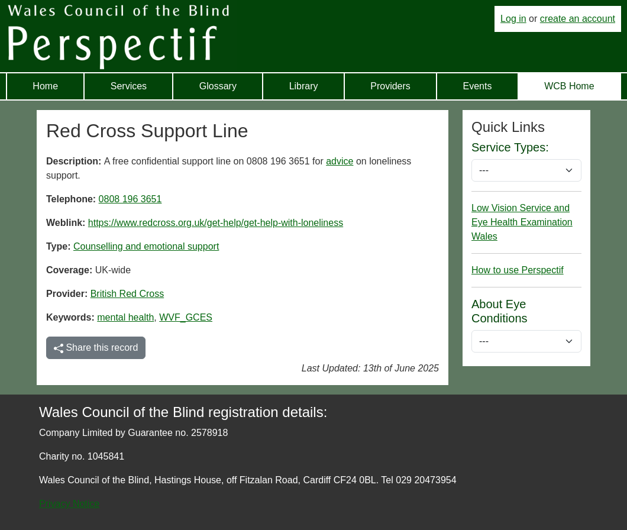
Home (45, 86)
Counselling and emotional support (146, 246)
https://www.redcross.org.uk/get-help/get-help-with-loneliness (215, 223)
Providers (390, 86)
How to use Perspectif (517, 270)
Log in (513, 19)
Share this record (96, 347)
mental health (125, 317)
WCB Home (569, 86)
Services (129, 86)
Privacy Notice (69, 504)
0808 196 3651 (130, 199)
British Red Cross (127, 294)
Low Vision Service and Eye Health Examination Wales (522, 222)
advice (339, 161)
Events (477, 86)
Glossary (218, 86)
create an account (577, 19)
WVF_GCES (185, 317)
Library (303, 86)
